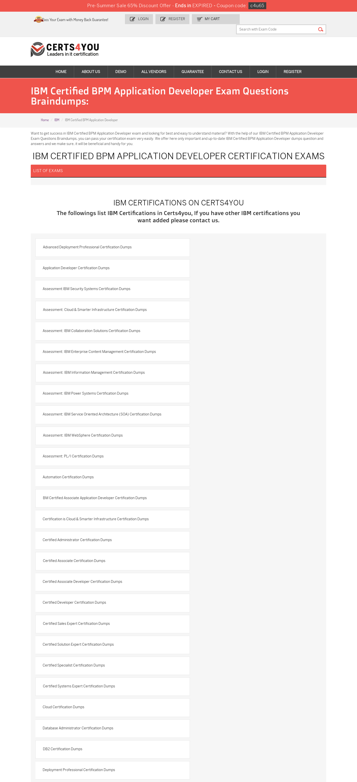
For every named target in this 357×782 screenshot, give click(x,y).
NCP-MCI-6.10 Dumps (143, 746)
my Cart (221, 19)
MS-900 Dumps (138, 717)
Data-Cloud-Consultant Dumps (313, 736)
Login (153, 19)
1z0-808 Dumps (138, 709)
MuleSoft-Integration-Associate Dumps (31, 749)
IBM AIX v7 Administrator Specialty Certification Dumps (90, 554)
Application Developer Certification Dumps (220, 250)
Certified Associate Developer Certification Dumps (227, 421)
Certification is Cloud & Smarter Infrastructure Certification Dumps (99, 399)
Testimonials (20, 650)
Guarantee (192, 62)
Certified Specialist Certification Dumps (218, 463)
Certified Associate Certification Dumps (77, 421)
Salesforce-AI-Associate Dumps (257, 728)
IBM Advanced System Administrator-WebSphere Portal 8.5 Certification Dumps (244, 530)
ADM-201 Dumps (27, 709)
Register (186, 19)
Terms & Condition (25, 658)
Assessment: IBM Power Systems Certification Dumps (230, 314)
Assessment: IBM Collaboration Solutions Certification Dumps (95, 293)
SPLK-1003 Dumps (253, 717)
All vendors (153, 62)
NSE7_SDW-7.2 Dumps (313, 725)
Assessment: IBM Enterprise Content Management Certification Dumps (243, 293)
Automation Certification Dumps (71, 378)
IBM (56, 111)
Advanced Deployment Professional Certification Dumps (90, 250)
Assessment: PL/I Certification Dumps (217, 357)
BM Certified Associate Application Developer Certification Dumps (239, 378)
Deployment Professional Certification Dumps (82, 527)
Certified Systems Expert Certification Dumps (82, 485)
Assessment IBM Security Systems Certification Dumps (90, 271)
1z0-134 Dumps (194, 709)
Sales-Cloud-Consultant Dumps (89, 711)
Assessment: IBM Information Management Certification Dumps (97, 314)
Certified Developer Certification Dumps (78, 442)
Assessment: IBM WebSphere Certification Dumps (227, 335)
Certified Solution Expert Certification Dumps (81, 463)
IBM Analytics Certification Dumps (214, 554)
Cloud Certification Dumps (208, 485)
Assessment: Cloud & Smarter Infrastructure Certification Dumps (239, 271)
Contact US (19, 642)
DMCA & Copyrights (25, 666)
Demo (120, 62)
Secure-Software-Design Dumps (258, 749)
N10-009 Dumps (139, 725)
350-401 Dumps (307, 717)
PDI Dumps (247, 709)
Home (61, 62)
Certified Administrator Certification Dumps (221, 399)
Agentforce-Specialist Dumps (205, 746)
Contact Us (230, 62)
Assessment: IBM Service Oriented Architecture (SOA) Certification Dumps (99, 338)
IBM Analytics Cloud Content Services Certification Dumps (92, 575)
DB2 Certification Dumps (207, 506)
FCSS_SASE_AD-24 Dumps (91, 746)
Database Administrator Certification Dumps (81, 506)
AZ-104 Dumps (25, 725)
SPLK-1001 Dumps (197, 717)
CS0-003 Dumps (83, 725)
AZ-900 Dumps (307, 709)
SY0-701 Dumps (195, 725)
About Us (91, 62)
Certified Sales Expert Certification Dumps (220, 442)
